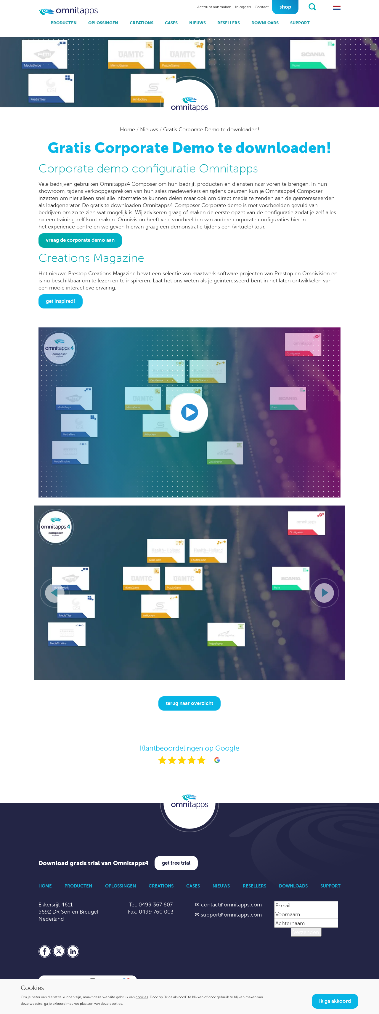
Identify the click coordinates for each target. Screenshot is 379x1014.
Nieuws (197, 22)
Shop (285, 7)
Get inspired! (60, 301)
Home (128, 129)
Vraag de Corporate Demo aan (80, 240)
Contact (262, 7)
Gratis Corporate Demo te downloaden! (211, 129)
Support (300, 22)
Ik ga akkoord (335, 1001)
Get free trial (176, 863)
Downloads (265, 22)
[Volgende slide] (324, 593)
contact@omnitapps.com (231, 905)
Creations (141, 22)
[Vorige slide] (55, 593)
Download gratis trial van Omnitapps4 (93, 863)
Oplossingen (103, 22)
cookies (142, 997)
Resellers (228, 22)
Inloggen (243, 7)
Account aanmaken (214, 7)
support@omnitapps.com (231, 915)
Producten (64, 22)
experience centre (70, 227)
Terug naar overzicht (189, 703)
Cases (171, 22)
